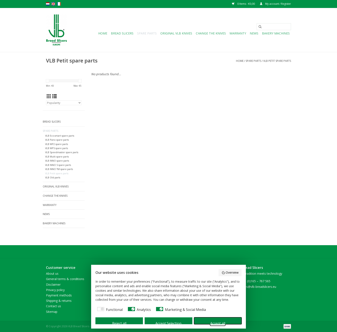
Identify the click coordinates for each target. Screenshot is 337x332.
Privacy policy (55, 290)
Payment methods (59, 295)
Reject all (119, 322)
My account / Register (275, 4)
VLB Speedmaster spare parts (61, 152)
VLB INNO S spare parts (58, 165)
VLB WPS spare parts (56, 148)
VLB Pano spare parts (57, 139)
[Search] (274, 26)
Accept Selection (168, 322)
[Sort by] (63, 102)
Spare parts (147, 33)
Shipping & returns (59, 301)
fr (59, 4)
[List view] (54, 96)
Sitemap (51, 312)
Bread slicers (122, 33)
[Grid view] (49, 96)
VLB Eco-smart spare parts (59, 135)
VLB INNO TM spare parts (59, 169)
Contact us (53, 306)
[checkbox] (109, 309)
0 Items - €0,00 (244, 4)
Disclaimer (53, 284)
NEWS (254, 33)
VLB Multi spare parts (57, 156)
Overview (230, 273)
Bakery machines (276, 33)
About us (52, 273)
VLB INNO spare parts (57, 160)
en (53, 4)
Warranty (238, 33)
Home (102, 33)
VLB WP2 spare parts (56, 144)
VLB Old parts (52, 177)
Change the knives (211, 33)
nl (47, 4)
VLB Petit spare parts (277, 61)
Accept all (217, 322)
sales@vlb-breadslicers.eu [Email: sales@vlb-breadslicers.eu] (258, 287)
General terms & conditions (65, 279)
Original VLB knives (176, 33)
